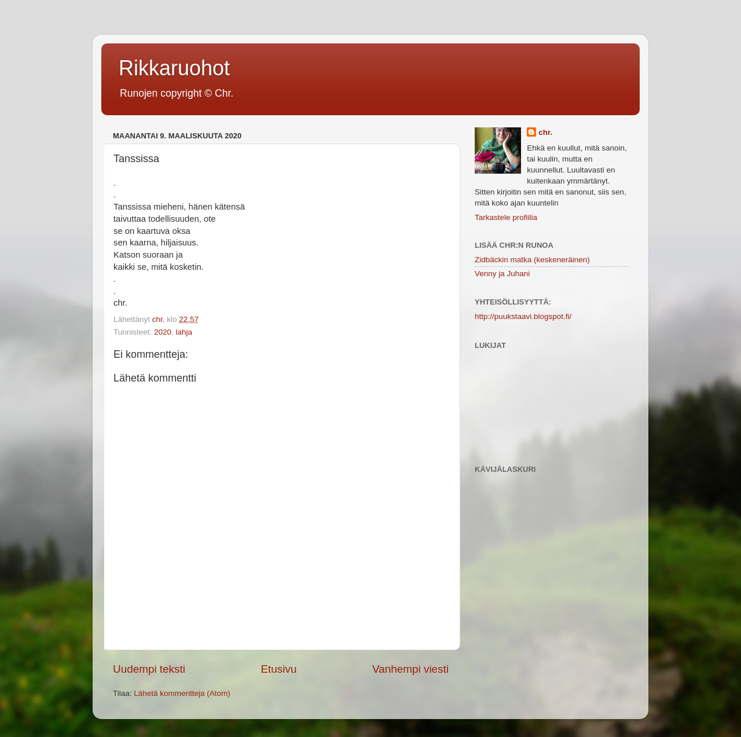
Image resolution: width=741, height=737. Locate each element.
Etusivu (279, 669)
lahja (184, 332)
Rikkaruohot (174, 68)
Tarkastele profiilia (506, 217)
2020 (162, 332)
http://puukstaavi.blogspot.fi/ (523, 316)
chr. (545, 132)
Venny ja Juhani (502, 273)
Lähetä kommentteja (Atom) (182, 693)
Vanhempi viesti (410, 669)
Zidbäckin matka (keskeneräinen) (532, 259)
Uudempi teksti (149, 669)
